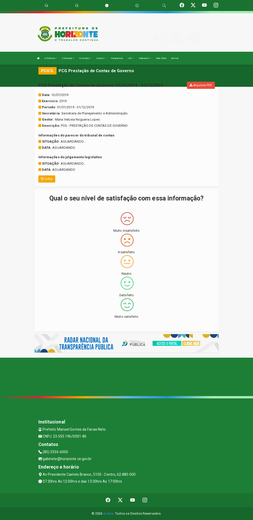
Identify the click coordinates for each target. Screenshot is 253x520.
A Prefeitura (51, 58)
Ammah (174, 58)
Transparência (117, 58)
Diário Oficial (161, 58)
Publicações (145, 58)
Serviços (101, 58)
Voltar (47, 179)
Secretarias (85, 58)
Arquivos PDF (201, 85)
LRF (131, 58)
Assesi (108, 513)
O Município (68, 58)
